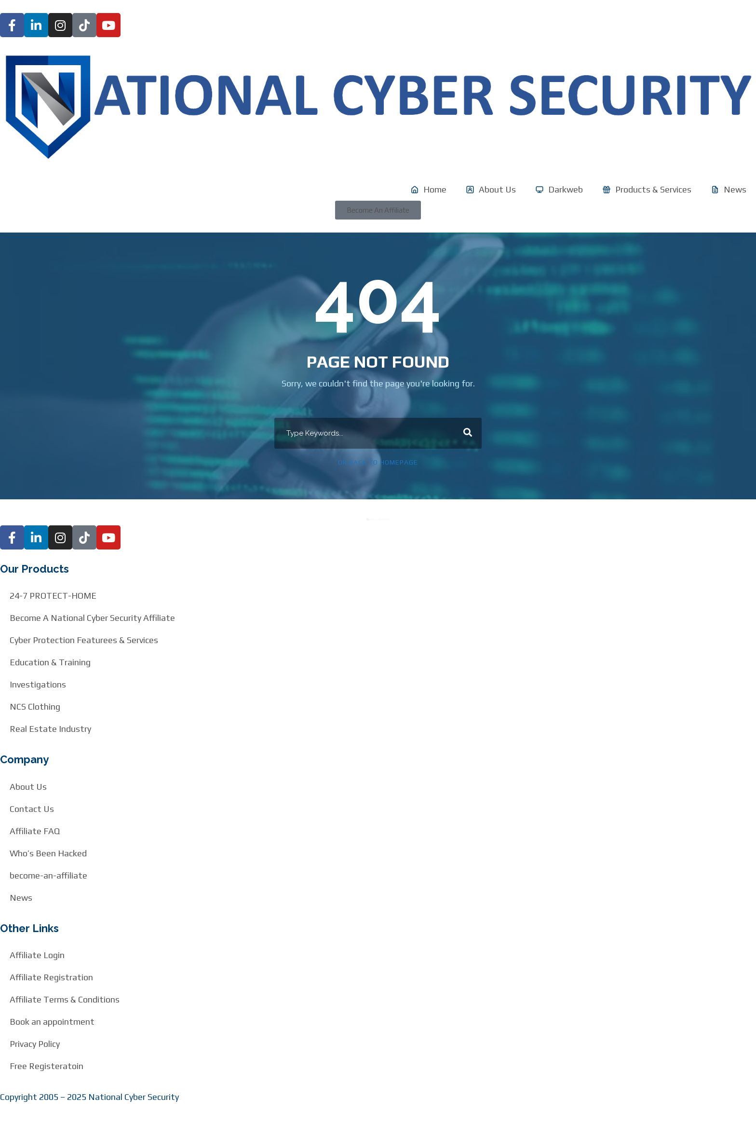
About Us (28, 787)
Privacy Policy (35, 1044)
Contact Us (32, 809)
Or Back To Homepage (378, 462)
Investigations (38, 684)
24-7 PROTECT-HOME (53, 595)
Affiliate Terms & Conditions (65, 999)
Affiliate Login (37, 955)
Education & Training (50, 662)
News (21, 898)
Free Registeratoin (46, 1066)
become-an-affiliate (48, 875)
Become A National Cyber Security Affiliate (92, 618)
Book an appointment (52, 1021)
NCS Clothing (35, 706)
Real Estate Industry (50, 729)
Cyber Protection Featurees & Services (84, 640)
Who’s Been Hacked (48, 853)
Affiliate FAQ (35, 831)
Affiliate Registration (51, 977)
